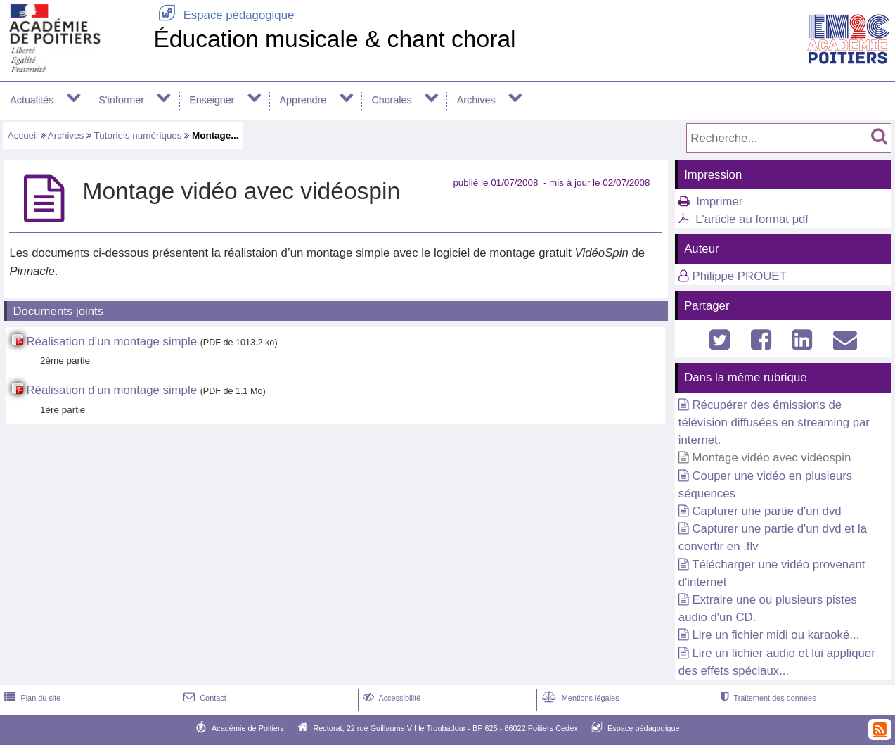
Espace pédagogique (223, 15)
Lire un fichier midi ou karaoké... (775, 635)
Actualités (31, 100)
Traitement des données (767, 698)
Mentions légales (579, 698)
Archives (476, 100)
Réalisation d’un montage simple (111, 341)
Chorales (391, 100)
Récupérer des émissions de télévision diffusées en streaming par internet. (774, 422)
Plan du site (30, 698)
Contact (203, 698)
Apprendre (303, 100)
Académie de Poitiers (248, 728)
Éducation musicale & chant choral (334, 39)
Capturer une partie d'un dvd (766, 511)
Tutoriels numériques (138, 135)
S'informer (121, 100)
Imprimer (719, 201)
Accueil (23, 135)
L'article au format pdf (752, 219)
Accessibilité (390, 698)
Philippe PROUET (739, 276)
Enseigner (211, 100)
